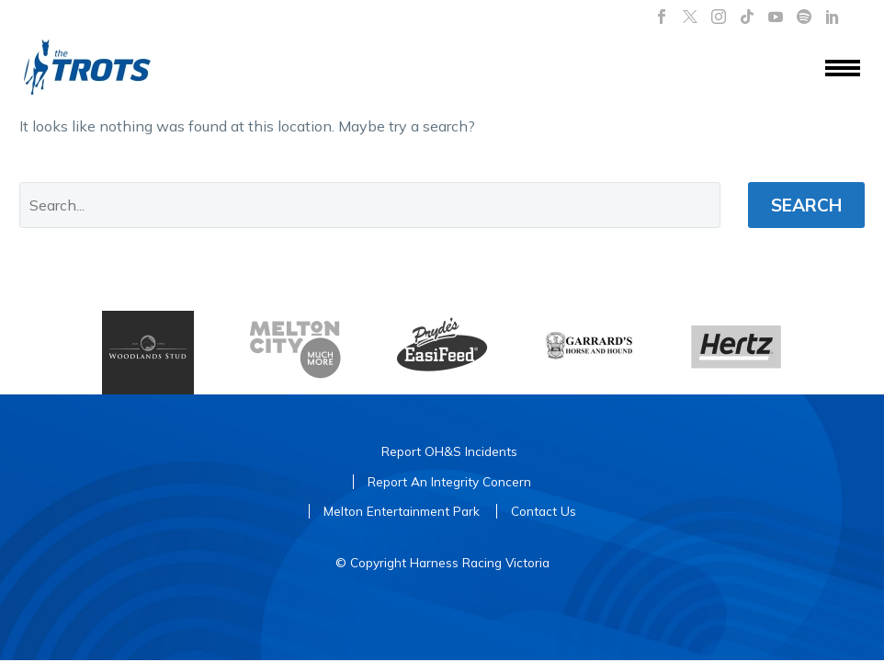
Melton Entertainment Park (401, 511)
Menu (842, 68)
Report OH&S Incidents (449, 451)
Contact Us (543, 511)
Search (806, 205)
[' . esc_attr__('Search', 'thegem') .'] (369, 205)
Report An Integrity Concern (449, 481)
